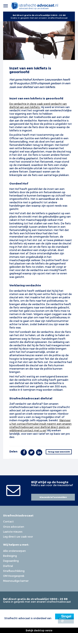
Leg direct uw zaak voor (18, 536)
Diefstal (8, 565)
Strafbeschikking (14, 570)
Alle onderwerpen (14, 550)
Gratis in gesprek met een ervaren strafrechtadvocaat (39, 18)
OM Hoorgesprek (13, 575)
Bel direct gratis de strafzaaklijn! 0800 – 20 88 (39, 15)
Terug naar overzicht (59, 452)
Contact (8, 521)
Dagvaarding (11, 560)
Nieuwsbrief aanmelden (53, 497)
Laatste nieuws (12, 531)
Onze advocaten (13, 526)
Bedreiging (10, 555)
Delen (13, 451)
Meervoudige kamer (15, 580)
